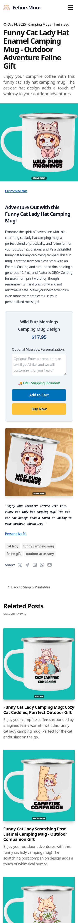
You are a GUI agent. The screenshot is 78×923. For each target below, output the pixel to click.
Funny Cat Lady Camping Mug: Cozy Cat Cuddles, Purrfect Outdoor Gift (38, 710)
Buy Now (39, 408)
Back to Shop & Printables (28, 587)
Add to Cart (39, 394)
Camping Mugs (39, 24)
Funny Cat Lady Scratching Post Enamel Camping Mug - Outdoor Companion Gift (35, 834)
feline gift (14, 553)
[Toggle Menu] (71, 7)
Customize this (16, 191)
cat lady (12, 546)
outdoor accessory (40, 553)
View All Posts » (14, 614)
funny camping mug (38, 546)
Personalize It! (15, 533)
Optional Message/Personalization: (38, 349)
